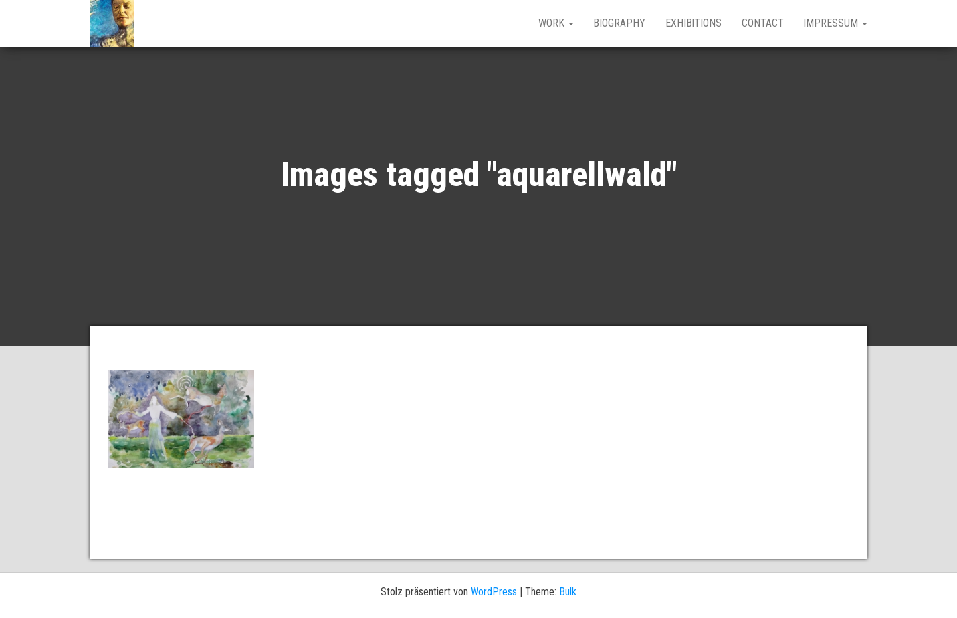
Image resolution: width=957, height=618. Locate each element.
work (556, 23)
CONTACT (763, 23)
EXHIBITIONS (693, 23)
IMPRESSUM (835, 23)
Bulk (567, 591)
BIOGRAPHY (619, 23)
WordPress (494, 591)
